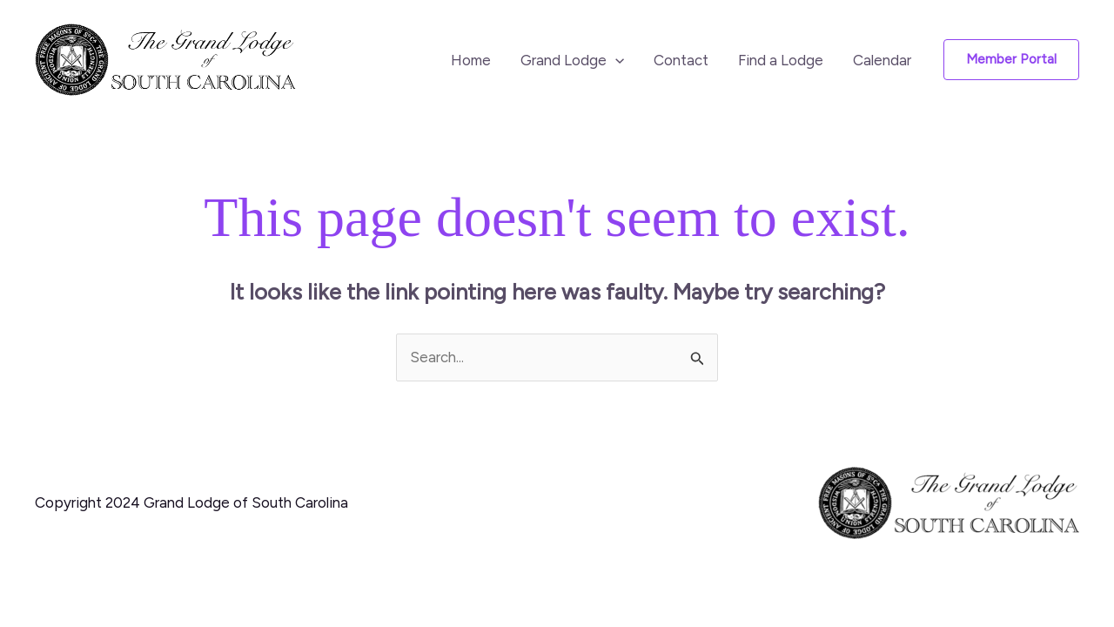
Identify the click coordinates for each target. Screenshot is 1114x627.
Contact (681, 60)
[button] (615, 60)
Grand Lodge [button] (572, 60)
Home (471, 60)
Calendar (882, 60)
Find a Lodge (780, 60)
